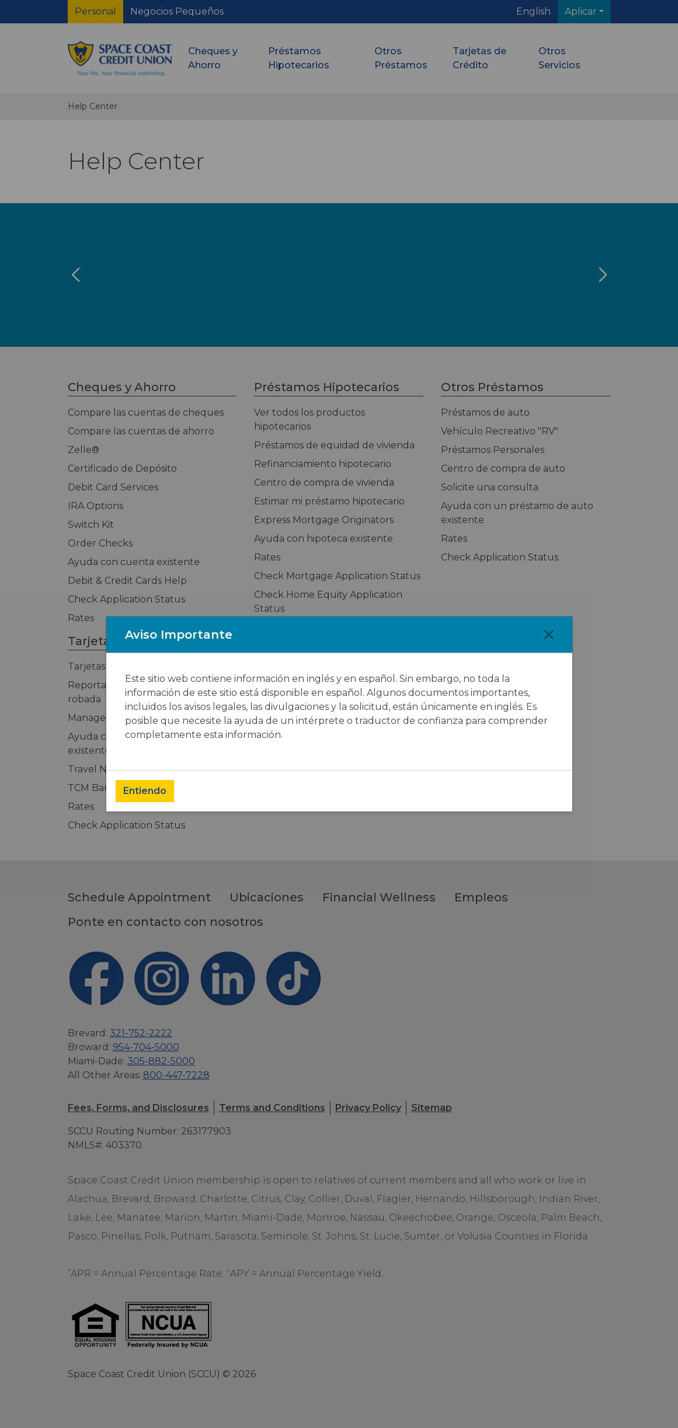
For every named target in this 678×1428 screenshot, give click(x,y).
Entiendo (144, 790)
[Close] (549, 634)
